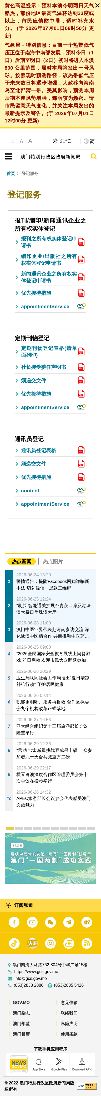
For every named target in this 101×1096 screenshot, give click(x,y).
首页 (11, 173)
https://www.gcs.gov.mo (36, 972)
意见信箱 (69, 1002)
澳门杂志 (21, 1013)
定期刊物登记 (32, 338)
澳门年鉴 (21, 1023)
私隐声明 (69, 1023)
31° (65, 141)
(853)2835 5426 (69, 985)
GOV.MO (21, 1002)
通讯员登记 (29, 439)
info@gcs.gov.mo (30, 978)
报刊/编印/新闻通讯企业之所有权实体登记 (50, 224)
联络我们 (69, 1013)
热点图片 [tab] (53, 561)
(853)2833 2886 (28, 985)
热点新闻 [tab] (22, 561)
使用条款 (69, 1034)
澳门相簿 (21, 1034)
